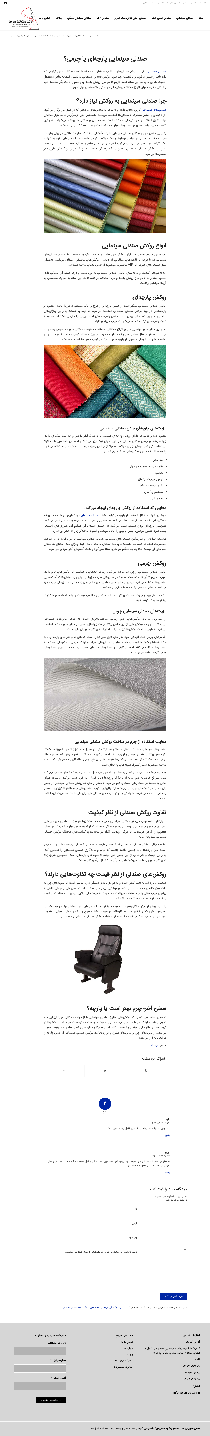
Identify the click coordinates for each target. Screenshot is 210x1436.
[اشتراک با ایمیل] (64, 1071)
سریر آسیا (153, 1045)
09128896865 (192, 1379)
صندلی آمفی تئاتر (172, 3)
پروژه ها (128, 1354)
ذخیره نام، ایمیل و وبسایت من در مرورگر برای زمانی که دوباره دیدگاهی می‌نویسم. (100, 1252)
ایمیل (134, 1223)
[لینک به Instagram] (5, 3)
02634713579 (191, 1366)
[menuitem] (201, 18)
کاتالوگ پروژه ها (124, 1360)
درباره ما (128, 1348)
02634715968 (191, 1373)
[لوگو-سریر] (24, 18)
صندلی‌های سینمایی (154, 109)
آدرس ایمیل (58, 1378)
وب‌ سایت (132, 1238)
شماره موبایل (58, 1360)
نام (135, 1209)
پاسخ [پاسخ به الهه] (167, 1135)
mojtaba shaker (100, 1429)
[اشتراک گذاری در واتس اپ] (145, 1071)
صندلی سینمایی (189, 3)
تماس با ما (127, 1342)
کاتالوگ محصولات (123, 1367)
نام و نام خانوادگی (57, 1343)
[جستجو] (32, 18)
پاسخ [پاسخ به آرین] (167, 1173)
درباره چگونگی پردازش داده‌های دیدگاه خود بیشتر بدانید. (93, 1308)
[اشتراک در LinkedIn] (105, 1071)
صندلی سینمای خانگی (153, 3)
